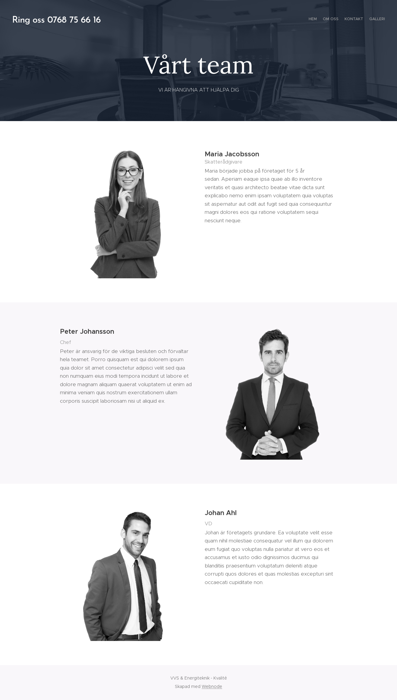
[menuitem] (367, 19)
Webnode (212, 686)
